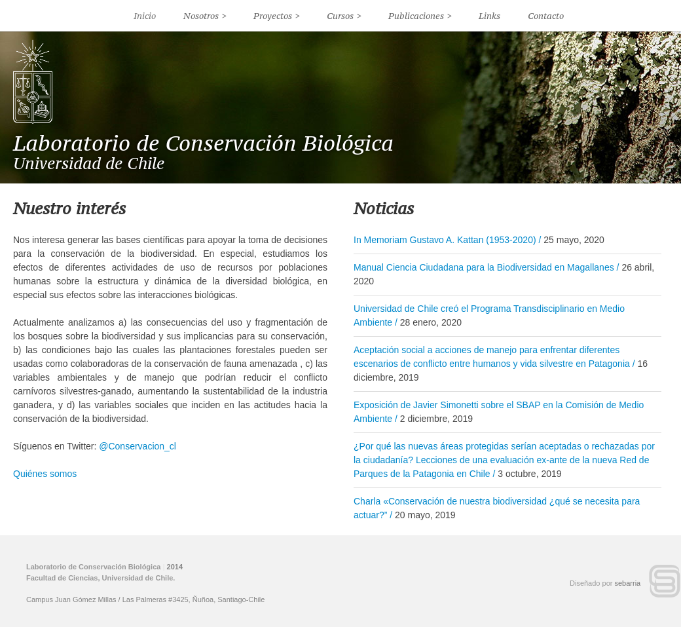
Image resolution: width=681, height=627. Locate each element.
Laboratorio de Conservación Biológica (203, 142)
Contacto (546, 16)
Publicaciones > (420, 16)
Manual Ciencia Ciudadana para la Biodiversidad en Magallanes (484, 267)
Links (489, 16)
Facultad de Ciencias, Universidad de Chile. (100, 578)
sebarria (628, 583)
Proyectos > (276, 16)
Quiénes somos (45, 473)
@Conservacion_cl (137, 446)
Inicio (145, 16)
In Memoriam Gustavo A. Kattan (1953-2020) (445, 240)
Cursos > (344, 16)
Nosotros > (205, 16)
